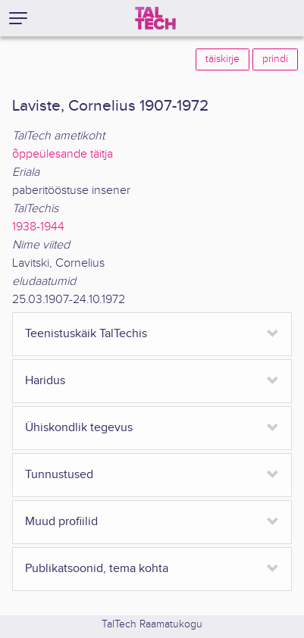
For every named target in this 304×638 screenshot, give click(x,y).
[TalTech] (155, 18)
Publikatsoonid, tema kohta (96, 568)
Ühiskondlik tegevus (79, 428)
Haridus (45, 381)
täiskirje (222, 59)
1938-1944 (38, 227)
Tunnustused (59, 475)
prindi (275, 59)
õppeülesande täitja (62, 154)
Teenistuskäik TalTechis (86, 334)
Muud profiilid (61, 521)
